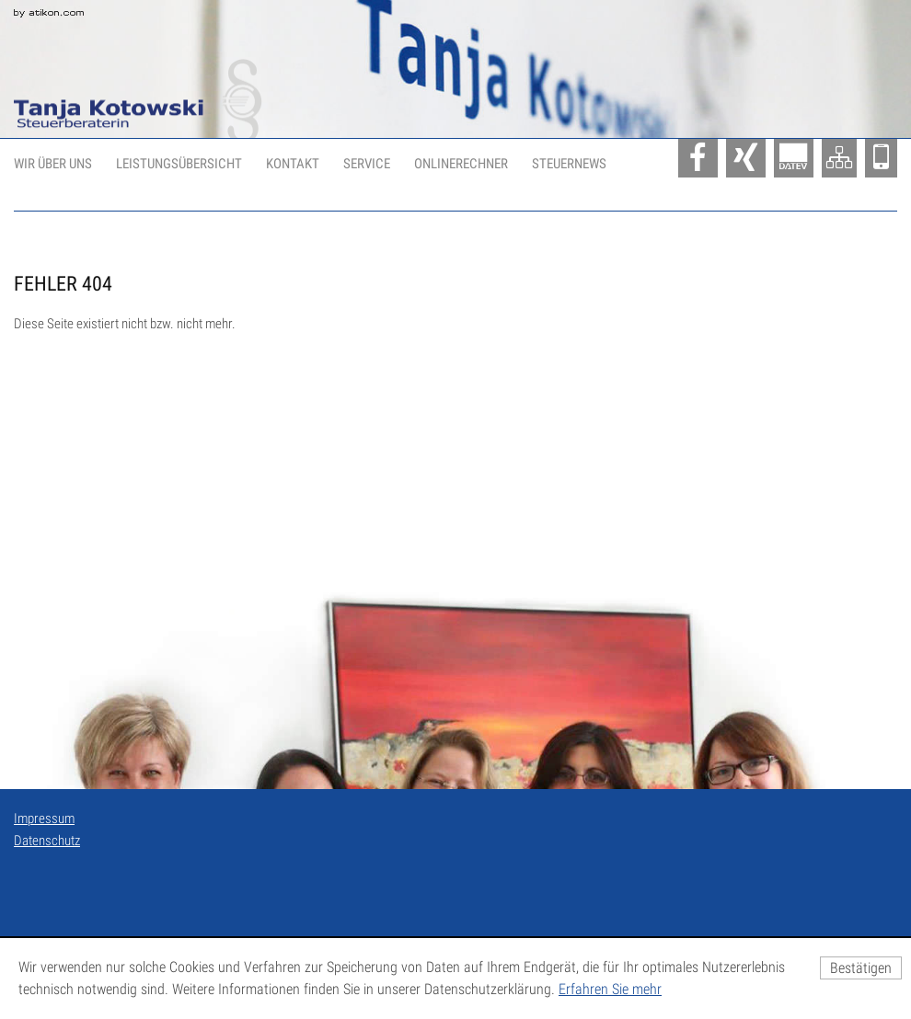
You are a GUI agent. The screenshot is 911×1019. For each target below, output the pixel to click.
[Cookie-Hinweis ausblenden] (861, 967)
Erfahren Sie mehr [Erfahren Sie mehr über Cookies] (610, 989)
